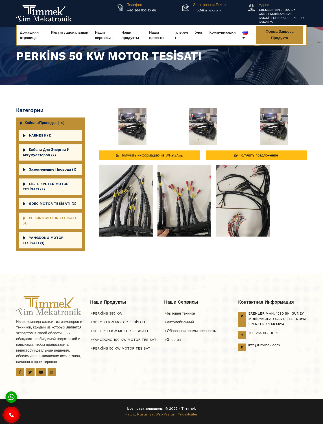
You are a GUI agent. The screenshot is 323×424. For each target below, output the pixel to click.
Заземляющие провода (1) (52, 169)
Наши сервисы (103, 35)
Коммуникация (222, 32)
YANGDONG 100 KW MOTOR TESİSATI (125, 339)
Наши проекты (156, 35)
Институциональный (69, 32)
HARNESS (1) (40, 135)
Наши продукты (130, 35)
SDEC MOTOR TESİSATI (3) (52, 203)
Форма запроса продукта (279, 34)
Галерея (180, 32)
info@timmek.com (207, 10)
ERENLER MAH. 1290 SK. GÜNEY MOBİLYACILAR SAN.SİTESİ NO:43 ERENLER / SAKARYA (281, 16)
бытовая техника (181, 313)
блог (199, 32)
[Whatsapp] (11, 397)
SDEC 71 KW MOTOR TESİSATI (119, 322)
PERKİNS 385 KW (107, 313)
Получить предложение (256, 155)
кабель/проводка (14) (44, 123)
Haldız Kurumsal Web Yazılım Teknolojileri (162, 414)
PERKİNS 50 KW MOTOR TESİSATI (122, 348)
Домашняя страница (29, 35)
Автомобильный (180, 322)
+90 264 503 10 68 (141, 10)
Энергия (174, 339)
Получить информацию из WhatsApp (149, 155)
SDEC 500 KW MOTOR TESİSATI (120, 331)
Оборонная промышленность (191, 331)
